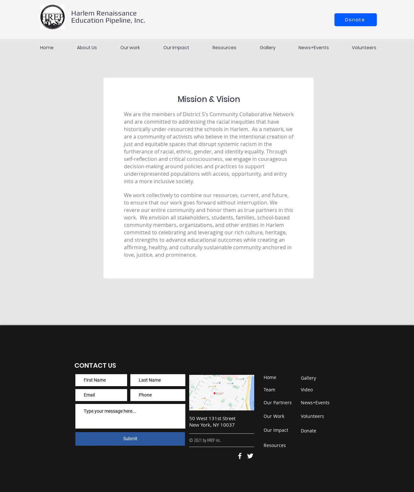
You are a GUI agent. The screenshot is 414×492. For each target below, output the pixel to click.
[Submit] (130, 439)
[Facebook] (240, 456)
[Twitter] (250, 456)
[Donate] (355, 19)
